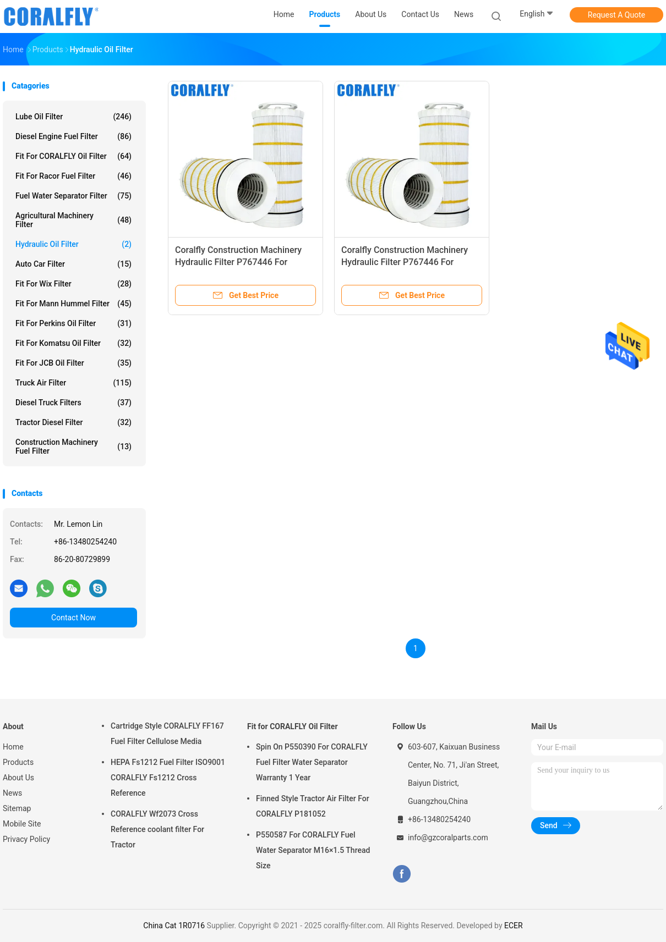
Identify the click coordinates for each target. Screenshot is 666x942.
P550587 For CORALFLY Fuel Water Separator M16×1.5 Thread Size (313, 850)
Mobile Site (22, 823)
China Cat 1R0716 (174, 925)
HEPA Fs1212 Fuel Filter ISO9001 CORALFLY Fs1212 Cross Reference (168, 777)
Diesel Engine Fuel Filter (73, 136)
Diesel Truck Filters (73, 402)
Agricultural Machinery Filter (73, 220)
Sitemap (17, 808)
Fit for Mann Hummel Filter (73, 303)
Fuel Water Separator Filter (73, 195)
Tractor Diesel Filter (73, 422)
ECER (513, 925)
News (12, 793)
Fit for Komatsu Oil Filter (73, 343)
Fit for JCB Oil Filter (73, 362)
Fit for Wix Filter (73, 283)
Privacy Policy (26, 839)
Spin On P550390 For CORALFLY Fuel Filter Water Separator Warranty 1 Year (312, 762)
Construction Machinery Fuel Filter (73, 446)
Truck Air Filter (73, 382)
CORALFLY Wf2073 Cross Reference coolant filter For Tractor (157, 829)
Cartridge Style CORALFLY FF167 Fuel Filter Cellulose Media (167, 733)
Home (13, 746)
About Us (18, 777)
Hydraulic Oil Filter (73, 244)
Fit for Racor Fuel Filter (73, 175)
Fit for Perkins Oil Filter (73, 323)
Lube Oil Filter (73, 116)
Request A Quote (616, 14)
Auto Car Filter (73, 263)
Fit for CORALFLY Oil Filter (73, 156)
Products (18, 762)
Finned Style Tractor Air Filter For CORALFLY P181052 (312, 806)
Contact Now (73, 617)
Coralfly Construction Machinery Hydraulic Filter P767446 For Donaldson (238, 262)
